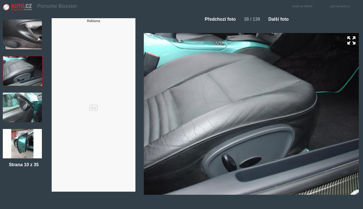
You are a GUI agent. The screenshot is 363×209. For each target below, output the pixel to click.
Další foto (280, 19)
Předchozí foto (218, 19)
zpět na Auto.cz (343, 6)
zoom (351, 40)
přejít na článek (304, 6)
